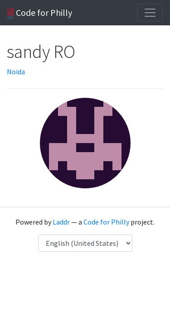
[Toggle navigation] (150, 13)
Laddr (61, 221)
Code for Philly (39, 13)
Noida (16, 71)
